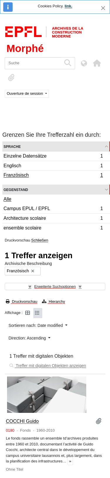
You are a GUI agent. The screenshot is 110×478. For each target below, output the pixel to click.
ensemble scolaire (53, 228)
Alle (7, 199)
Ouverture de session (25, 93)
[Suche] (33, 63)
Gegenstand (16, 189)
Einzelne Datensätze (53, 157)
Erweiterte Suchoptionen (55, 286)
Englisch (53, 166)
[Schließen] (103, 8)
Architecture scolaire (53, 219)
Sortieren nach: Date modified (36, 325)
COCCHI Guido (22, 421)
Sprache (12, 146)
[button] (96, 63)
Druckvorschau (21, 301)
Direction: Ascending (28, 338)
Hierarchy (53, 301)
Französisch (53, 176)
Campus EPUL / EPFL (53, 209)
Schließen (39, 240)
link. (68, 6)
